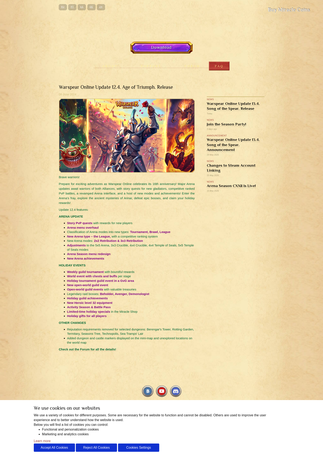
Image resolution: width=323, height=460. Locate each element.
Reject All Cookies (96, 447)
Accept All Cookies (54, 447)
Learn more (42, 441)
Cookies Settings (138, 447)
